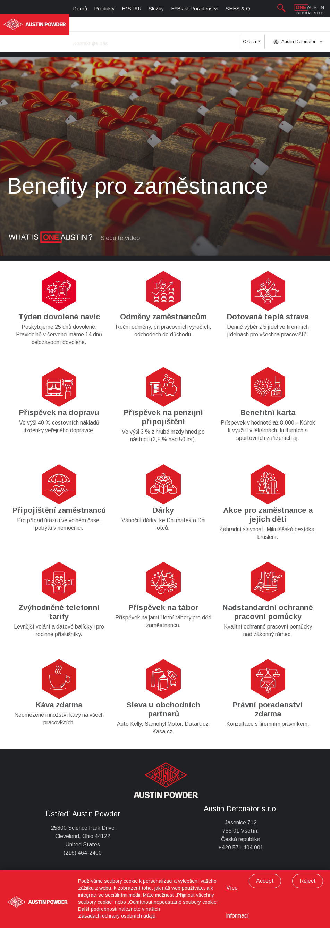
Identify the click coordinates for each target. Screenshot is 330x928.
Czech (251, 44)
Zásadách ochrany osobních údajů (116, 916)
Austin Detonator (298, 41)
